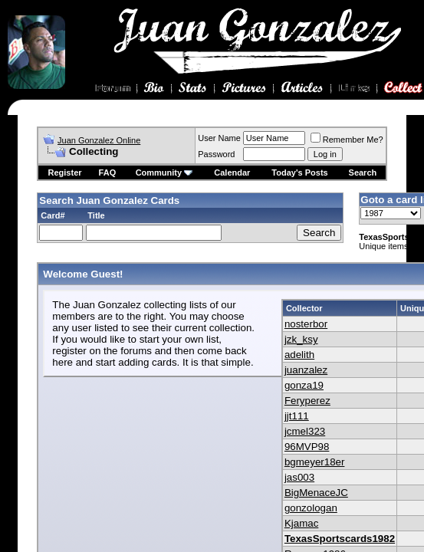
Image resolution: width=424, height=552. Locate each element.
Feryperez (307, 400)
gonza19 (304, 385)
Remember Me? (347, 139)
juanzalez (305, 370)
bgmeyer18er (314, 462)
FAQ (108, 172)
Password (216, 154)
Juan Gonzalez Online (99, 140)
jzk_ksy (301, 339)
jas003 (299, 477)
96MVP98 (307, 446)
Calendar (232, 172)
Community (164, 172)
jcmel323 (304, 431)
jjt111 (296, 416)
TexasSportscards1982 (339, 538)
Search (363, 172)
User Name (219, 138)
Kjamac (301, 523)
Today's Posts (299, 172)
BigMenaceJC (316, 492)
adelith (299, 354)
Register (65, 172)
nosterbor (305, 324)
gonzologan (310, 508)
